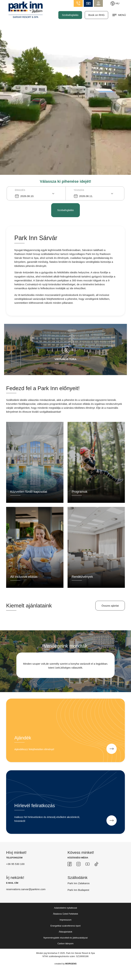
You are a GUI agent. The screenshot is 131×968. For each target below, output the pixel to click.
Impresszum (65, 919)
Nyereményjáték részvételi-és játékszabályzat (65, 937)
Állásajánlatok (65, 931)
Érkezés (20, 190)
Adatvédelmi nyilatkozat (65, 908)
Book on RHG (96, 14)
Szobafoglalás (70, 14)
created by (65, 963)
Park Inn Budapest (78, 889)
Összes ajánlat (110, 605)
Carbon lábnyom (65, 943)
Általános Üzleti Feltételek (65, 914)
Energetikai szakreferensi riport (65, 925)
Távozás (79, 190)
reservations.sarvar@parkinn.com (26, 889)
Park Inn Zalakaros (79, 883)
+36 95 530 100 (15, 863)
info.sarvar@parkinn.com (88, 3)
